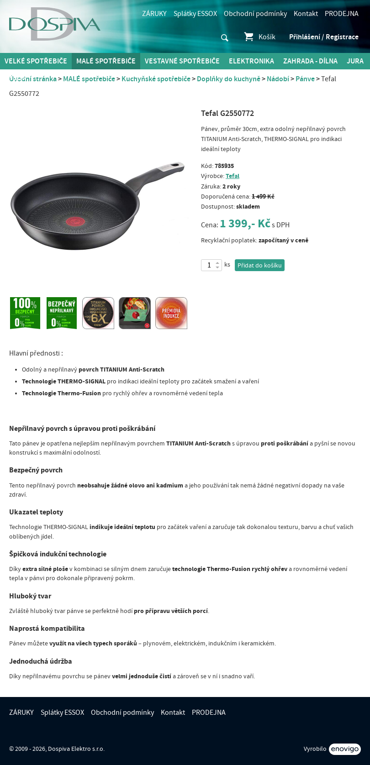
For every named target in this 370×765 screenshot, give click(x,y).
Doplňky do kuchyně (228, 79)
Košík (259, 37)
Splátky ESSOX (195, 14)
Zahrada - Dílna (310, 61)
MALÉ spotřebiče (106, 61)
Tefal (232, 176)
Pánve (305, 79)
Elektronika (251, 61)
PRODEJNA (342, 14)
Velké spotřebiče (36, 61)
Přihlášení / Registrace (324, 37)
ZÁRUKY (154, 14)
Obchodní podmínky (255, 14)
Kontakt (306, 14)
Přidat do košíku (260, 265)
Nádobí (278, 79)
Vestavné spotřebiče (182, 61)
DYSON (15, 78)
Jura (355, 61)
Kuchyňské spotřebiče (156, 79)
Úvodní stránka (33, 79)
